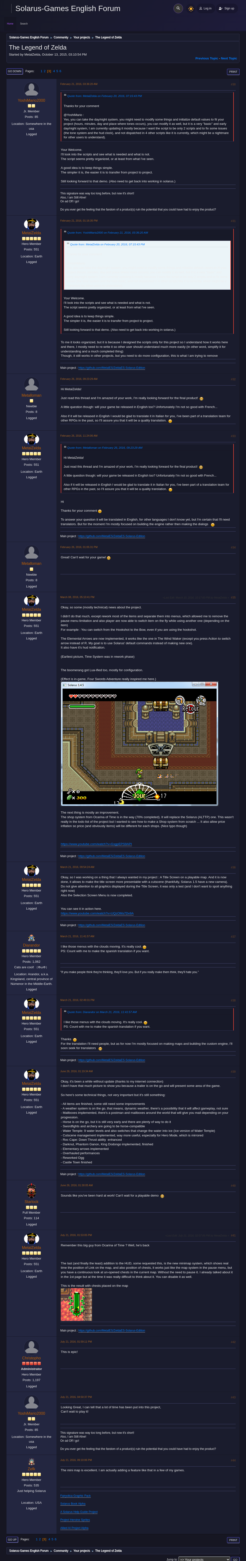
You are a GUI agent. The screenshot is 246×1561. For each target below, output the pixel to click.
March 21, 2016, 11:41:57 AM (77, 936)
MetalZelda (31, 233)
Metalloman (32, 395)
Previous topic (206, 58)
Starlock (31, 1202)
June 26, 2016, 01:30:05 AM (76, 1185)
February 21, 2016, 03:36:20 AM (79, 84)
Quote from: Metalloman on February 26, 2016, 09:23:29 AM (104, 447)
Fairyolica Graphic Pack (75, 1495)
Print (233, 71)
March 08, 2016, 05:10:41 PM (77, 597)
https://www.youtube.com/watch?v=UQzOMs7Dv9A (97, 913)
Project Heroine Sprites (75, 1520)
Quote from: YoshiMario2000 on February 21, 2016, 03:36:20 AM (107, 232)
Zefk (31, 1469)
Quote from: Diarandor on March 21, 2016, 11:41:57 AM (102, 1011)
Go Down (14, 71)
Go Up (12, 1539)
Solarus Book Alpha (73, 1503)
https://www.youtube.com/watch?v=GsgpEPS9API (96, 844)
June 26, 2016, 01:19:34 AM (76, 1071)
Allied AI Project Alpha (74, 1528)
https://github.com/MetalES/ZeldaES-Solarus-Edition (111, 368)
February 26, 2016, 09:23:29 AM (79, 378)
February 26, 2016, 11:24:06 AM (79, 435)
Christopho (31, 1358)
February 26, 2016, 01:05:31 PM (79, 547)
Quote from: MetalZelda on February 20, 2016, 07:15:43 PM (104, 95)
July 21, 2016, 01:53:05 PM (76, 1235)
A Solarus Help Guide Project (79, 1512)
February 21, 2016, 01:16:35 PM (79, 220)
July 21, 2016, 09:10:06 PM (76, 1460)
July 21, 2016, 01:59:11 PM (76, 1341)
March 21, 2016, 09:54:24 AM (77, 867)
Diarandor (31, 945)
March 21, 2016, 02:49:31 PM (77, 1000)
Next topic (229, 58)
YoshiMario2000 (31, 100)
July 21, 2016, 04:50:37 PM (76, 1396)
